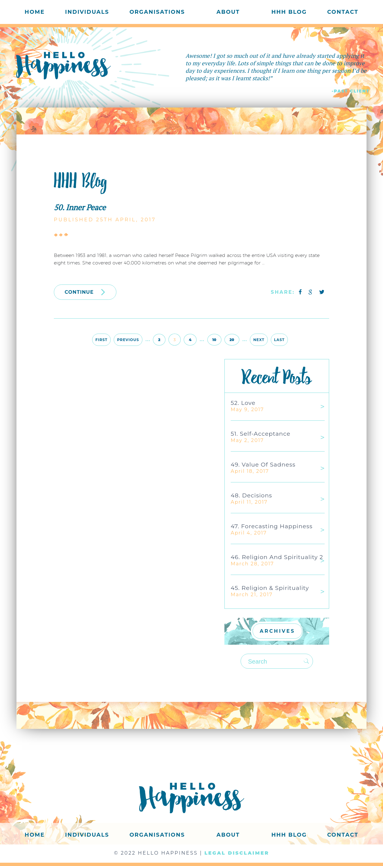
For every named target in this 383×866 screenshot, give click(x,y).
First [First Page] (101, 339)
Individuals (87, 12)
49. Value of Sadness (263, 464)
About (228, 12)
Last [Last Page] (279, 339)
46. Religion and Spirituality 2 (277, 557)
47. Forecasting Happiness (272, 526)
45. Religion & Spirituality (270, 588)
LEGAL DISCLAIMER (236, 853)
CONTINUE (85, 291)
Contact (342, 12)
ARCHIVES (277, 631)
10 (214, 339)
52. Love (243, 402)
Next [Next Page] (258, 339)
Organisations (157, 12)
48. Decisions (251, 495)
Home (35, 12)
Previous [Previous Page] (128, 339)
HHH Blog (289, 12)
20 (232, 339)
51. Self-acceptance (260, 433)
